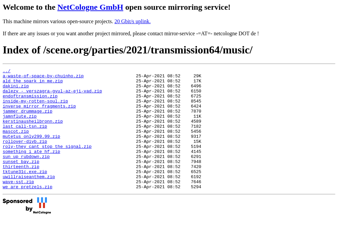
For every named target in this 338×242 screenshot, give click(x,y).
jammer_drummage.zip (27, 120)
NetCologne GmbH (90, 7)
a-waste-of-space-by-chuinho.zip (43, 78)
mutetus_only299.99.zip (31, 150)
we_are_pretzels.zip (27, 211)
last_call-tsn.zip (25, 138)
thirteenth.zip (21, 187)
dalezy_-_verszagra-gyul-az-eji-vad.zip (52, 96)
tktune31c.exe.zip (25, 193)
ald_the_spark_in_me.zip (33, 84)
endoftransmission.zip (30, 102)
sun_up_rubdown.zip (26, 174)
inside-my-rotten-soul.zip (35, 108)
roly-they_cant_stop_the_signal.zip (47, 162)
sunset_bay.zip (21, 180)
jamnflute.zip (20, 126)
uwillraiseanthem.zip (29, 199)
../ (6, 72)
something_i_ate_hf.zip (31, 168)
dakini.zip (16, 90)
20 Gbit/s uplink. (133, 21)
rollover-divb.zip (25, 156)
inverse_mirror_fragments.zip (39, 114)
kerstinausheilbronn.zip (33, 132)
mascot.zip (16, 144)
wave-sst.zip (18, 205)
